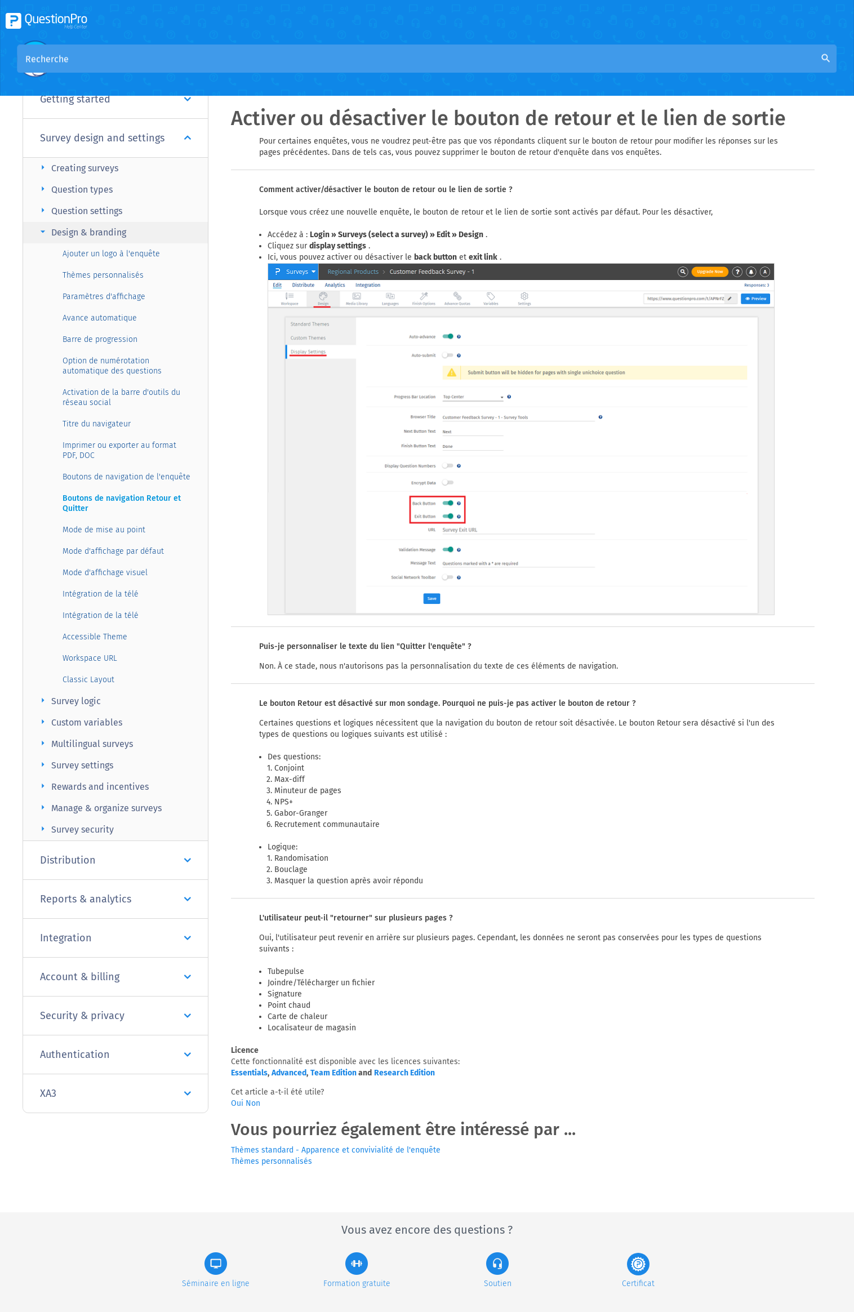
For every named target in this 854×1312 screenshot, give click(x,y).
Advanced (289, 1073)
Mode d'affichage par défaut (113, 551)
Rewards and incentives (93, 786)
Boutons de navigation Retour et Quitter (122, 503)
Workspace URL (90, 658)
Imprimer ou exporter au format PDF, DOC (119, 450)
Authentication (115, 1054)
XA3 (115, 1093)
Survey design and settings (115, 138)
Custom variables (79, 722)
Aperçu (273, 68)
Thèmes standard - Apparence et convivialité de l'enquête (336, 1150)
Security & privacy (115, 1015)
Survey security (75, 829)
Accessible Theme (95, 637)
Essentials (249, 1073)
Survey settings (75, 765)
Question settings (79, 210)
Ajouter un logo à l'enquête (111, 254)
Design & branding (81, 232)
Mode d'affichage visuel (105, 572)
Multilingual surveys (85, 743)
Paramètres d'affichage (104, 296)
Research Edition (404, 1073)
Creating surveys (77, 168)
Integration (115, 938)
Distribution (115, 860)
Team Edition (333, 1073)
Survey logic (69, 700)
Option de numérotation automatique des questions (112, 366)
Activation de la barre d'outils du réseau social (121, 397)
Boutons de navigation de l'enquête (126, 477)
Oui (238, 1103)
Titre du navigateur (97, 424)
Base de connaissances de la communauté (387, 68)
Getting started (115, 99)
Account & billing (115, 977)
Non (253, 1103)
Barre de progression (100, 339)
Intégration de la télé (101, 594)
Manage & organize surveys (99, 807)
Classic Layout (88, 679)
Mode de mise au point (104, 530)
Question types (75, 189)
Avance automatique (100, 318)
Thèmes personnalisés (103, 275)
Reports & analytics (115, 899)
